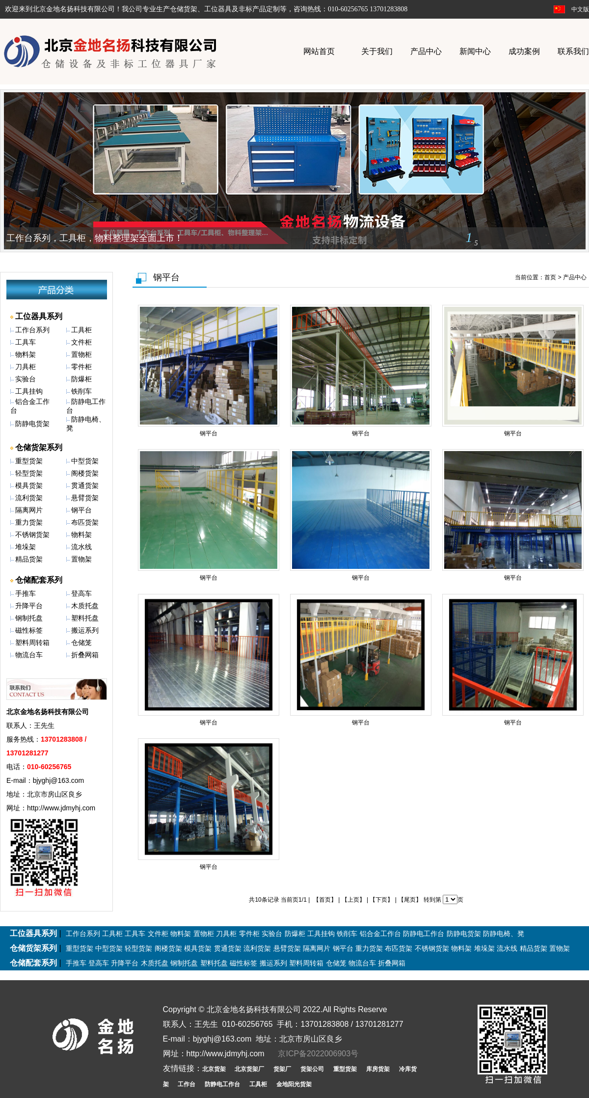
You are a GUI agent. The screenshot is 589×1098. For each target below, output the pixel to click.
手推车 (25, 593)
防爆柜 (81, 379)
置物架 (81, 559)
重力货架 (29, 522)
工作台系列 (32, 330)
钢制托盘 (29, 618)
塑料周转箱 (32, 642)
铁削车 (81, 391)
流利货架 (29, 498)
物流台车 (29, 655)
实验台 (25, 379)
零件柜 (81, 367)
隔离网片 (29, 510)
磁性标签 (29, 630)
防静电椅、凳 (503, 933)
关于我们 (377, 51)
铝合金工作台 (380, 933)
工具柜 (81, 330)
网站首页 (319, 51)
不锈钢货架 (32, 534)
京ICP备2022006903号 (318, 1053)
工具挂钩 (29, 391)
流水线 (81, 547)
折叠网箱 (85, 655)
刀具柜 (25, 367)
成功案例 (524, 51)
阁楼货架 (85, 473)
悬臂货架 (85, 498)
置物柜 (81, 354)
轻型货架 (29, 473)
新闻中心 (475, 51)
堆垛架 (25, 547)
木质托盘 (85, 606)
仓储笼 (81, 642)
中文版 (580, 9)
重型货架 (29, 461)
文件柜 (81, 342)
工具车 (25, 342)
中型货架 (85, 461)
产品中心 (426, 51)
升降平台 (29, 606)
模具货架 (29, 485)
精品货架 (29, 559)
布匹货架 (85, 522)
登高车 (81, 593)
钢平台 (81, 510)
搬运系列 (85, 630)
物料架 (25, 354)
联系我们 (573, 51)
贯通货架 (85, 485)
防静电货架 (32, 424)
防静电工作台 (423, 933)
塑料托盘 (85, 618)
